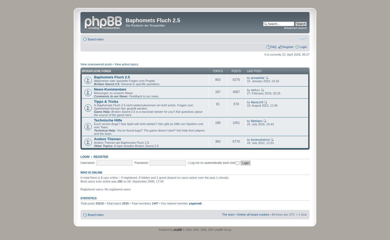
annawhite (257, 77)
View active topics (126, 64)
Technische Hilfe (108, 120)
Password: (141, 162)
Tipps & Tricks (106, 102)
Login (303, 47)
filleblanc (256, 121)
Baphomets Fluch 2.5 (112, 77)
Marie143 (257, 102)
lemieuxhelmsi (260, 139)
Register (288, 47)
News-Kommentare (110, 89)
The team (228, 214)
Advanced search (295, 28)
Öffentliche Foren (96, 71)
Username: (87, 162)
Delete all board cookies (253, 214)
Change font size (303, 38)
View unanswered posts (96, 64)
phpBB (178, 229)
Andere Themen (107, 139)
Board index (96, 39)
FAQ (274, 47)
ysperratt (195, 203)
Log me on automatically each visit (214, 162)
